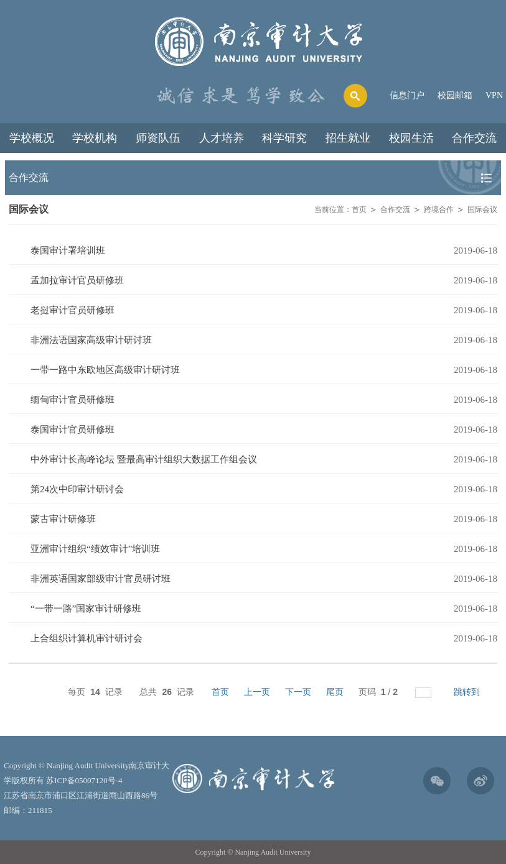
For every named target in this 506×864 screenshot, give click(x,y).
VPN (494, 95)
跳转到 (468, 692)
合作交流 (474, 138)
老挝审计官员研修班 (72, 310)
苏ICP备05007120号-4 (84, 780)
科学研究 (284, 138)
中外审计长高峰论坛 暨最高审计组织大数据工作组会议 (143, 459)
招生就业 (348, 138)
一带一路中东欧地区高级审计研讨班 (105, 370)
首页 (359, 209)
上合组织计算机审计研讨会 (86, 638)
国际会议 (482, 209)
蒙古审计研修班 (63, 519)
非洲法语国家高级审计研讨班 (91, 340)
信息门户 (407, 95)
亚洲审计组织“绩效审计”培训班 (95, 549)
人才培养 (221, 138)
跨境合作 (439, 209)
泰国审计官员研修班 (72, 429)
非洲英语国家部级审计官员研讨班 (100, 579)
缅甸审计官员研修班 (72, 400)
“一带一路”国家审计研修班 (85, 609)
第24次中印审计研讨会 (77, 489)
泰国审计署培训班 (67, 250)
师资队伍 (158, 138)
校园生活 (411, 138)
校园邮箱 (455, 95)
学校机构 (94, 138)
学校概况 (31, 138)
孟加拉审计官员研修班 (77, 280)
